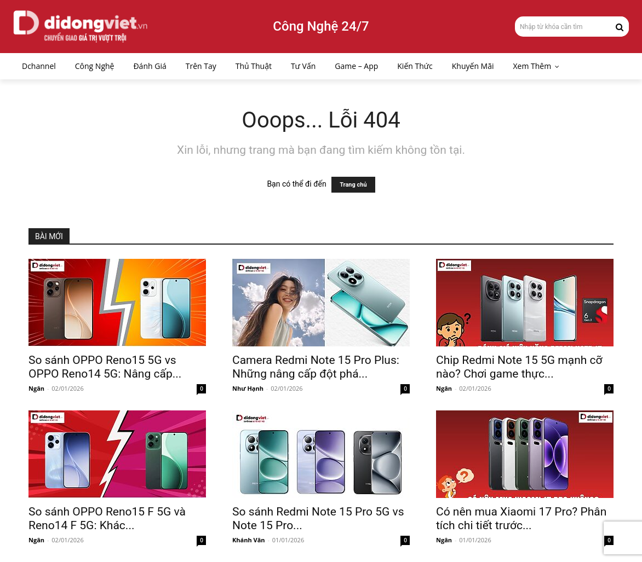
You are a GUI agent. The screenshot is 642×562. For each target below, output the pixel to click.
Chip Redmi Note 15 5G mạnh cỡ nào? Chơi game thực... (519, 367)
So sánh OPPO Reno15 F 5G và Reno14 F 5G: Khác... (107, 518)
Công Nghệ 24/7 (321, 26)
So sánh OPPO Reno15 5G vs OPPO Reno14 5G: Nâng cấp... (104, 367)
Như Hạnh (247, 388)
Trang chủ (353, 184)
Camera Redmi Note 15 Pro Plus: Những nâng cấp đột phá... (315, 367)
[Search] (619, 26)
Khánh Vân (248, 540)
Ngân (36, 388)
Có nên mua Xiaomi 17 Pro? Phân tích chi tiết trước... (521, 518)
